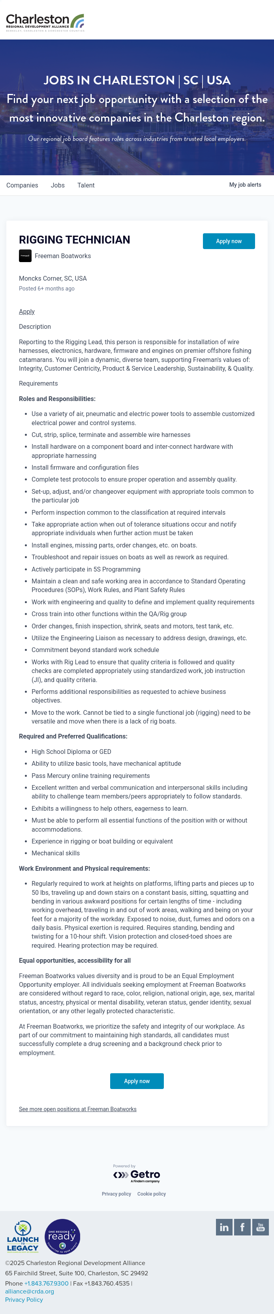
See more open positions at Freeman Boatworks (78, 1109)
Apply (27, 311)
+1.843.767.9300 (46, 1284)
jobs (58, 185)
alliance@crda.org (29, 1291)
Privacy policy (116, 1194)
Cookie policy (151, 1194)
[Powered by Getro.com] (137, 1174)
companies (22, 185)
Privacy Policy (24, 1300)
